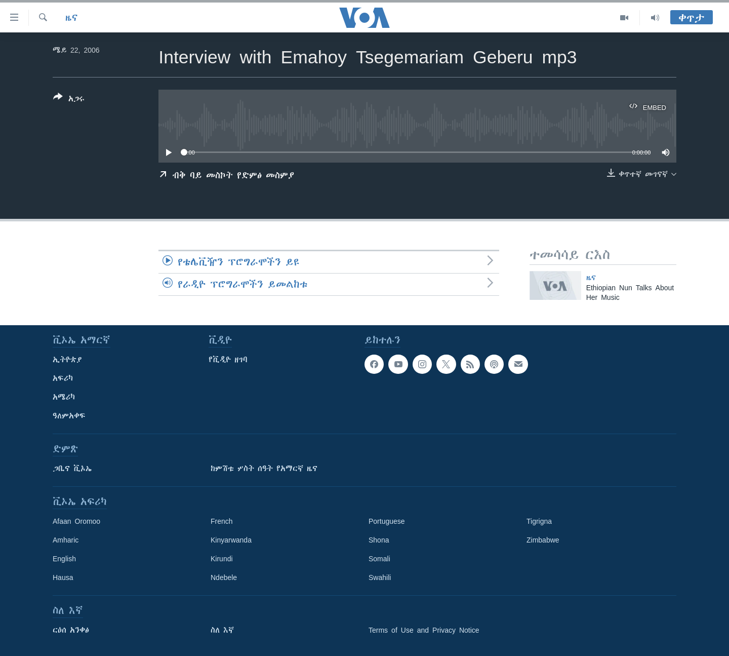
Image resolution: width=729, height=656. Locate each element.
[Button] (69, 100)
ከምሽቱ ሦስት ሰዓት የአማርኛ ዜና (264, 468)
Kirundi (222, 558)
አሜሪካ (64, 397)
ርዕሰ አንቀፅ (71, 630)
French (222, 521)
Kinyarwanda (231, 540)
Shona (379, 540)
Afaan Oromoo (76, 521)
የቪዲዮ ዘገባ (228, 359)
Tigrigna (539, 521)
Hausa (63, 577)
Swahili (380, 577)
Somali (379, 558)
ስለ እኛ (222, 630)
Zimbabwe (542, 540)
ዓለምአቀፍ (69, 415)
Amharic (65, 540)
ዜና (71, 18)
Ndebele (224, 577)
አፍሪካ (63, 378)
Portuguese (387, 521)
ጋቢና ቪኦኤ (72, 468)
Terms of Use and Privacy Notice (424, 630)
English (64, 558)
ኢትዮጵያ (67, 359)
